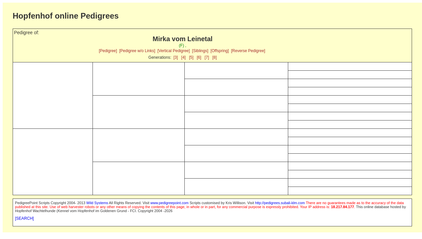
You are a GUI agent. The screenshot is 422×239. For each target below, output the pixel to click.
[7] (207, 57)
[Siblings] (200, 50)
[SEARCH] (24, 218)
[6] (199, 57)
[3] (175, 57)
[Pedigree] (108, 50)
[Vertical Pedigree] (173, 50)
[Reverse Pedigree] (248, 50)
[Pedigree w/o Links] (137, 50)
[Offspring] (219, 50)
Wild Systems (97, 203)
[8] (214, 57)
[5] (191, 57)
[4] (183, 57)
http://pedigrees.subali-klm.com (280, 203)
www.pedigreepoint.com (169, 203)
